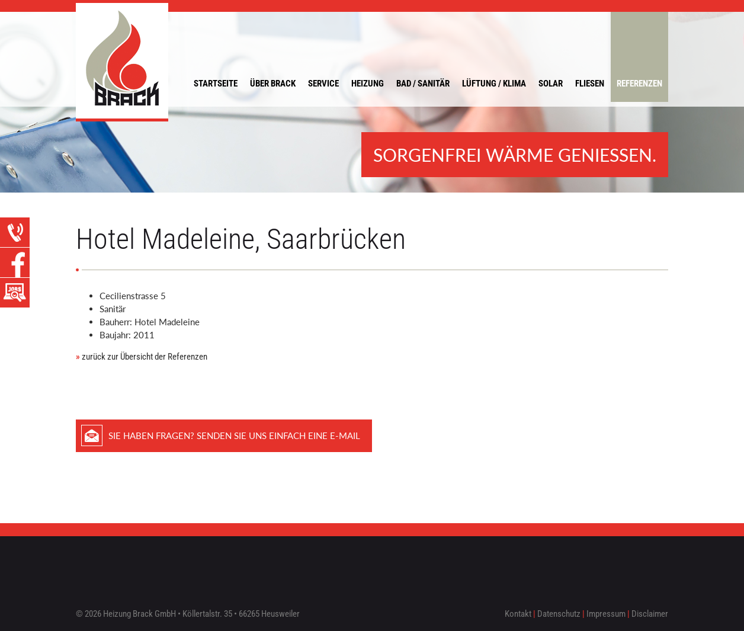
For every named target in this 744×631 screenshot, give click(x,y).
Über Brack (273, 83)
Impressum (606, 613)
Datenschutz (559, 613)
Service (323, 83)
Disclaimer (649, 613)
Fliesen (589, 83)
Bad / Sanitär (423, 83)
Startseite (216, 83)
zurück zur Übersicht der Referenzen (141, 356)
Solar (550, 83)
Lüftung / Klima (494, 83)
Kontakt (518, 613)
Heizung (367, 83)
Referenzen (639, 83)
